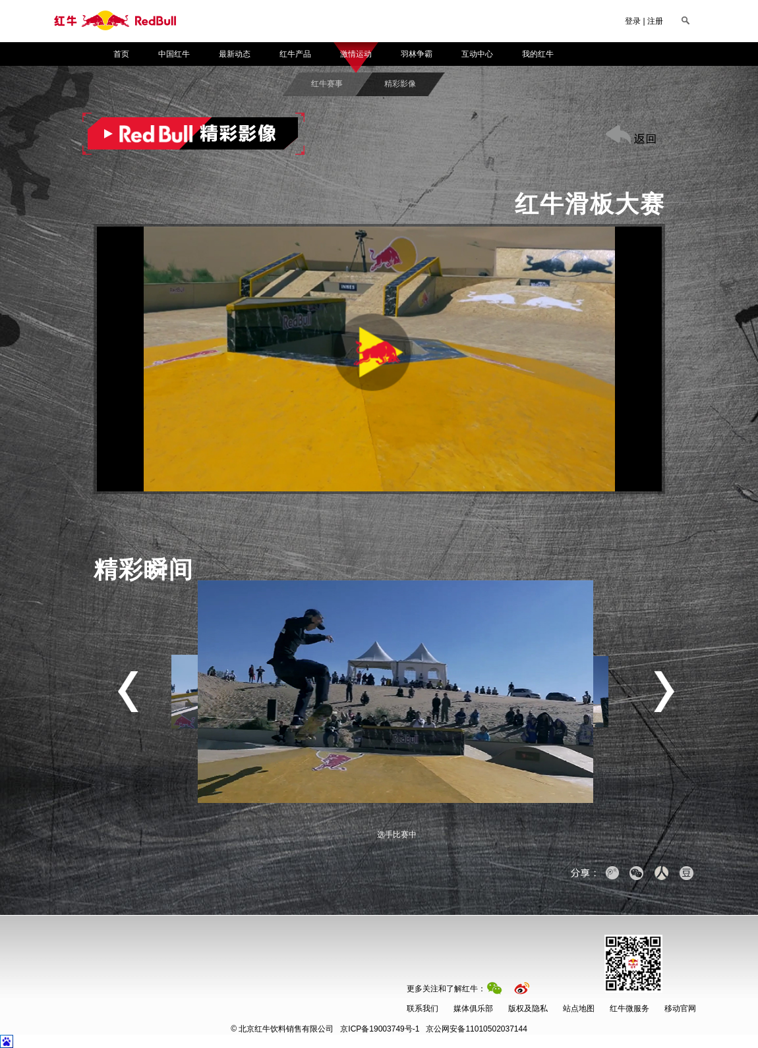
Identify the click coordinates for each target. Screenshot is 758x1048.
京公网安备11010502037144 (433, 1029)
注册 (655, 21)
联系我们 (422, 1008)
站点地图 (579, 1008)
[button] (379, 359)
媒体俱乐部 (473, 1008)
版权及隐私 (528, 1008)
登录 (633, 21)
